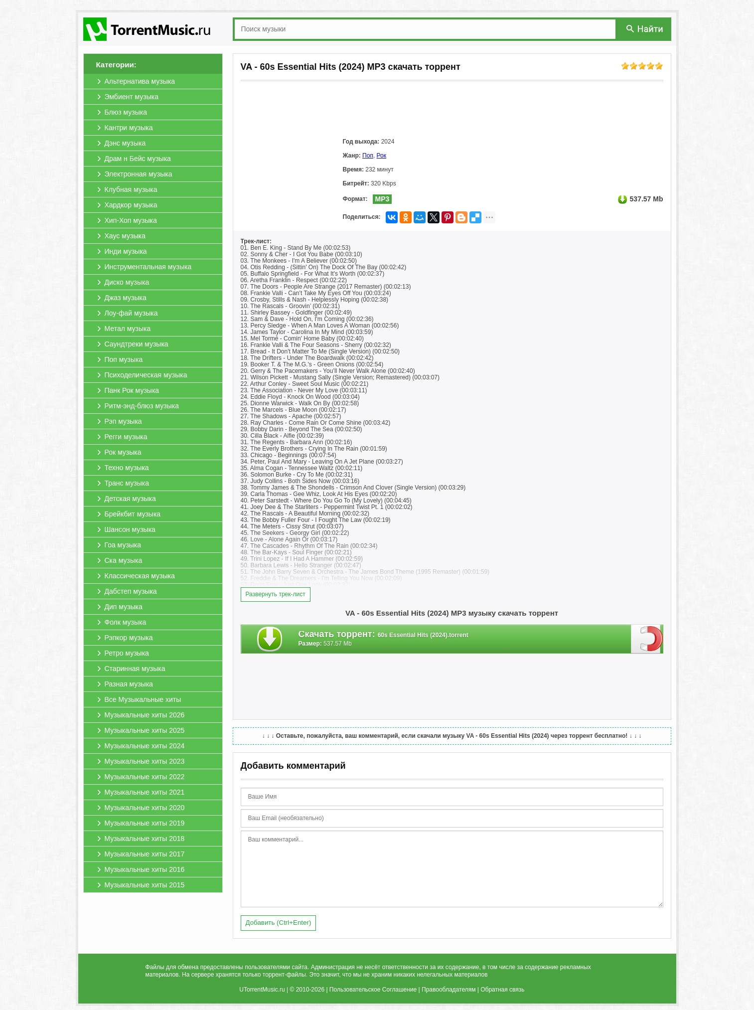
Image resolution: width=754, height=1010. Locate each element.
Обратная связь (502, 989)
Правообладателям (448, 989)
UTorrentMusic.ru (262, 989)
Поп (367, 155)
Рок (381, 155)
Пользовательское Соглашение (373, 989)
